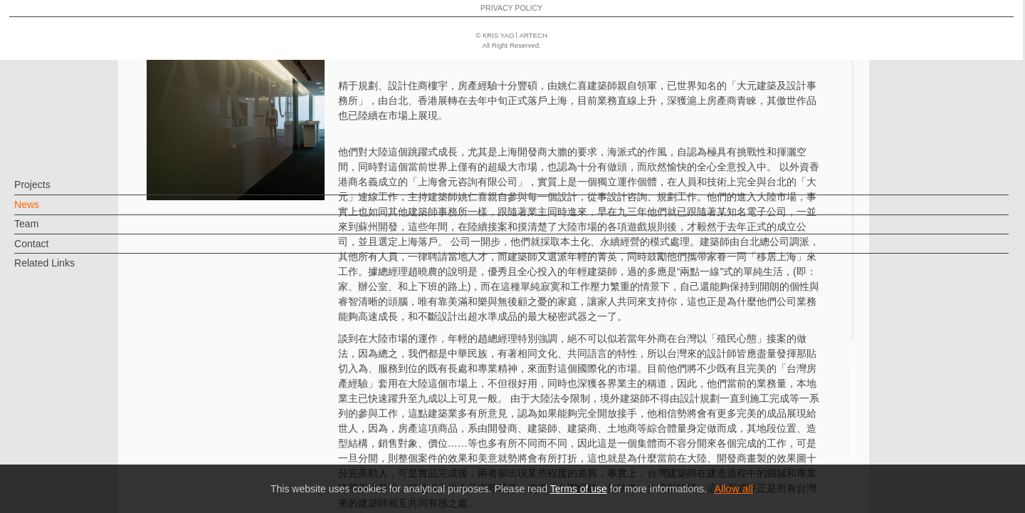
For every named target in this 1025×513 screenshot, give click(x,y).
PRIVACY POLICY (73, 460)
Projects (56, 191)
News (50, 211)
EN (97, 419)
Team (50, 231)
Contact (55, 250)
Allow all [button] (733, 488)
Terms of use (578, 488)
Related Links (68, 270)
